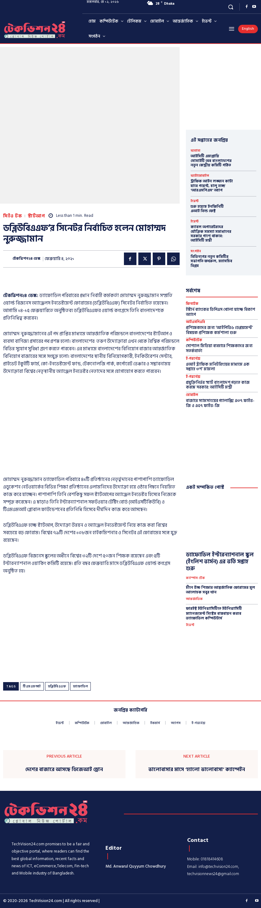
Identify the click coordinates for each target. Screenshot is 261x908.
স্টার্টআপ (36, 216)
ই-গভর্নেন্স (193, 359)
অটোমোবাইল (200, 175)
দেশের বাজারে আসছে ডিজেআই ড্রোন (64, 770)
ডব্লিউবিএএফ (57, 686)
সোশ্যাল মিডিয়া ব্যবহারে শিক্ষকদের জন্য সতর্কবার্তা (219, 348)
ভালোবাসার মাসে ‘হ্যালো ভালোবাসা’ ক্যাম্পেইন (196, 770)
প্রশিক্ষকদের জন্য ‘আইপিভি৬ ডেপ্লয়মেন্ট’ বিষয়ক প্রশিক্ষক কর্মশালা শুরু (219, 330)
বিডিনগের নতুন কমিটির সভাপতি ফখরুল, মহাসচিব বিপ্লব (211, 261)
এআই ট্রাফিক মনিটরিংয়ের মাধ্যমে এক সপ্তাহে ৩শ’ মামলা (217, 367)
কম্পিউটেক (194, 340)
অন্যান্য (195, 150)
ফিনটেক (192, 304)
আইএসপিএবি (195, 322)
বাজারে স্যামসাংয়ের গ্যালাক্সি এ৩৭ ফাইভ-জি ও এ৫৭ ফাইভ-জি (220, 403)
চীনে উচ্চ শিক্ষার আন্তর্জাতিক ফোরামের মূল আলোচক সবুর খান (220, 590)
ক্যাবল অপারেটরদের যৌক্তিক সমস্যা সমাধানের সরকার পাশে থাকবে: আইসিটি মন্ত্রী (211, 233)
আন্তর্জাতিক (194, 599)
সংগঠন (196, 251)
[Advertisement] (91, 427)
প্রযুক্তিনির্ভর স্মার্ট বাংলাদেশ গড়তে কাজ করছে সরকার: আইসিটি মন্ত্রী (218, 385)
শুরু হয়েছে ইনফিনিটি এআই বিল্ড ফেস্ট (207, 209)
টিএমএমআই (32, 686)
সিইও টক (12, 216)
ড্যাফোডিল (80, 686)
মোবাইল (192, 395)
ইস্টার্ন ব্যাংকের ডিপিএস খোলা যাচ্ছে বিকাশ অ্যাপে (220, 312)
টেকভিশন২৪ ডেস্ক (26, 259)
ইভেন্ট (194, 201)
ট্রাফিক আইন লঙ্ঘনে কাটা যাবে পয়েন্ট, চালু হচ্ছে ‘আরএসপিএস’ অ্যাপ (212, 185)
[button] (231, 6)
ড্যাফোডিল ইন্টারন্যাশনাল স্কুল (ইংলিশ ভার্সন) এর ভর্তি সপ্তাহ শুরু (220, 562)
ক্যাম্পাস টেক (195, 578)
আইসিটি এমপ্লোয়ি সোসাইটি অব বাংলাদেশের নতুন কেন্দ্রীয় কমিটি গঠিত (211, 160)
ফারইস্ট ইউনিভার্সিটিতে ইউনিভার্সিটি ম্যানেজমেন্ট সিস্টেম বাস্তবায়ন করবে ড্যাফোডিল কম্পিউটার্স (214, 613)
